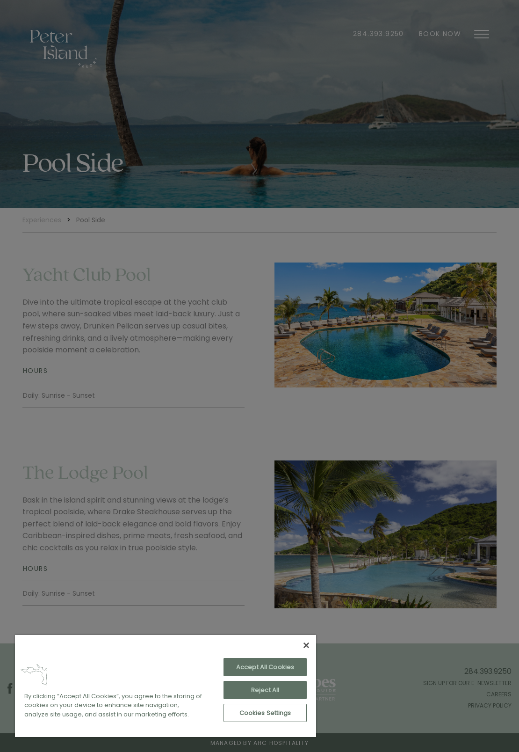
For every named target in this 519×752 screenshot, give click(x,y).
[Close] (306, 645)
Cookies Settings (265, 712)
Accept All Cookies (265, 667)
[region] (165, 686)
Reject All (265, 690)
